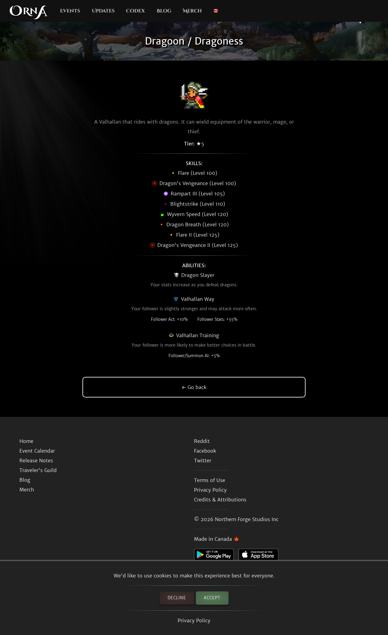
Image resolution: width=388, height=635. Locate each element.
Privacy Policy (194, 620)
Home (26, 441)
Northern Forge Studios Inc (247, 519)
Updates (103, 11)
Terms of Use (209, 480)
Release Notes (36, 460)
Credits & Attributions (220, 500)
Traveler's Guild (38, 470)
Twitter (202, 460)
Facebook (205, 451)
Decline (177, 597)
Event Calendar (37, 451)
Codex (135, 11)
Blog (164, 11)
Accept (212, 597)
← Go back (194, 387)
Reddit (202, 441)
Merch (192, 11)
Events (70, 11)
